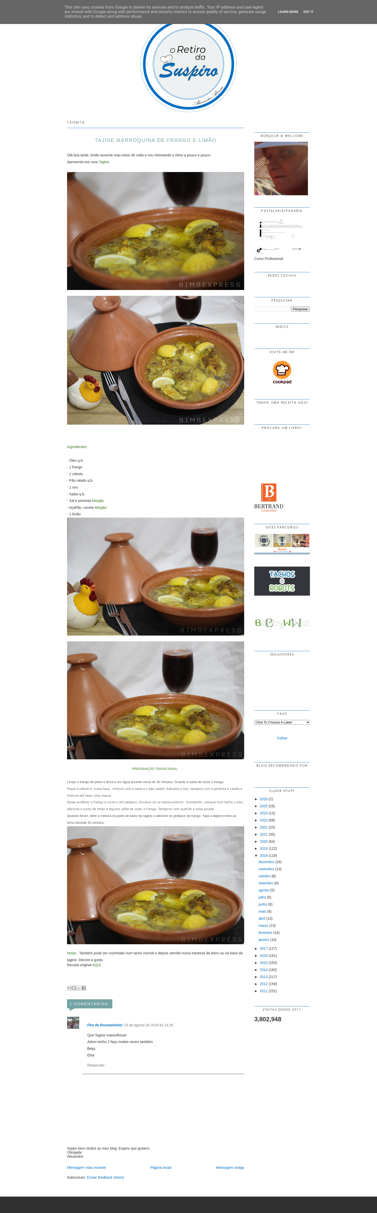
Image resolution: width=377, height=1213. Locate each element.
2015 (264, 963)
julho (262, 897)
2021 (264, 834)
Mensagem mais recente (86, 1168)
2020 (264, 841)
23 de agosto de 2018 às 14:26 (148, 1025)
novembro (266, 869)
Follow (282, 738)
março (263, 926)
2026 (264, 799)
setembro (266, 883)
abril (262, 918)
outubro (264, 876)
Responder (96, 1065)
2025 (264, 806)
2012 (264, 984)
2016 (264, 956)
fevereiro (265, 933)
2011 (264, 991)
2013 (264, 977)
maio (262, 911)
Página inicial (161, 1168)
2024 (264, 813)
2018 (264, 856)
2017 (264, 949)
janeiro (264, 940)
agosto (264, 890)
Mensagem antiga (230, 1168)
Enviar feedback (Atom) (105, 1177)
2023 (264, 820)
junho (263, 904)
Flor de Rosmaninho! (105, 1025)
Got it (308, 12)
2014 (264, 970)
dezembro (266, 862)
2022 (264, 827)
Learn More (288, 12)
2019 (264, 848)
